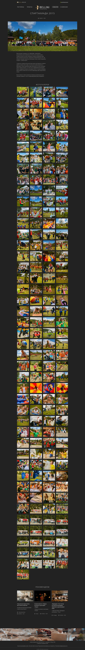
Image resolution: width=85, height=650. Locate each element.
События (55, 7)
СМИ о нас (45, 632)
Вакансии (32, 632)
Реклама (32, 636)
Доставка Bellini (47, 634)
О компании (64, 7)
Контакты (45, 636)
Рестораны (20, 7)
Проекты (29, 7)
